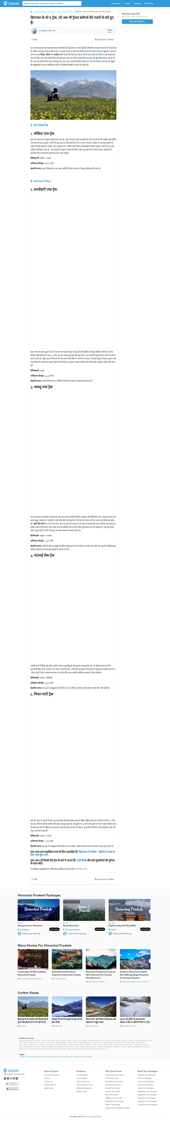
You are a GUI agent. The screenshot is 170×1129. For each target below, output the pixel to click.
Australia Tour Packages (146, 1098)
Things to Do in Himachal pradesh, (103, 1042)
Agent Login (48, 1088)
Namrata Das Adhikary (96, 982)
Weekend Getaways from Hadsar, (29, 1040)
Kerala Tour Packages (146, 1088)
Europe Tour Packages (146, 1081)
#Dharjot (70, 1057)
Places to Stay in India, (31, 1044)
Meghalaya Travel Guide (114, 1101)
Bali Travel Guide (111, 1095)
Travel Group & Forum (85, 1085)
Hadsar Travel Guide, (48, 1040)
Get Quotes (54, 929)
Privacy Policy (96, 1117)
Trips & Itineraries (83, 1081)
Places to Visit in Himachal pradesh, (56, 1042)
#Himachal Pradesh (39, 1057)
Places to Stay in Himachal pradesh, (79, 1042)
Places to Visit (82, 1091)
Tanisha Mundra (60, 979)
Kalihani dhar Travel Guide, (31, 1047)
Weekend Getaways (84, 1088)
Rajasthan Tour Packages (147, 1095)
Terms (87, 1117)
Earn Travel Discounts (52, 1075)
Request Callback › (137, 21)
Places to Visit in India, (46, 1044)
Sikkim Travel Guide (112, 1105)
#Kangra (63, 1057)
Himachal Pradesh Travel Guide (45, 12)
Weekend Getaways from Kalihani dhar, (79, 1044)
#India (48, 1057)
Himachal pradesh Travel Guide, (125, 1042)
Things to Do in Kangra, (104, 1047)
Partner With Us (50, 1085)
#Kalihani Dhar (55, 1057)
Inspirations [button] (116, 3)
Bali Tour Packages (145, 1078)
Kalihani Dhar (40, 181)
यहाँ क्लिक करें (80, 869)
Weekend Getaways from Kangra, (52, 1047)
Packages (137, 3)
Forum (127, 3)
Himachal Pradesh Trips (64, 12)
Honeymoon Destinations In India (117, 1108)
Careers (47, 1078)
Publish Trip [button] (149, 3)
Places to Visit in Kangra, (71, 1047)
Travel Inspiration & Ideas (114, 1075)
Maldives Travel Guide (113, 1098)
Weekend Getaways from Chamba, (99, 1040)
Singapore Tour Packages (147, 1101)
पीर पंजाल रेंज (39, 125)
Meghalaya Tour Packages (147, 1091)
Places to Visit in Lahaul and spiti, (33, 1049)
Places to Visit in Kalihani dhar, (123, 1044)
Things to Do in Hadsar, (79, 1040)
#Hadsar (22, 1057)
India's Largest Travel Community (14, 1074)
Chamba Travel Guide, (37, 1042)
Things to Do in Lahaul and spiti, (77, 1049)
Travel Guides (82, 1078)
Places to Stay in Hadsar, (64, 1040)
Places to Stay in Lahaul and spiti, (55, 1049)
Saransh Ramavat (129, 1026)
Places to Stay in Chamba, (137, 1040)
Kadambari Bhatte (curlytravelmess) (135, 982)
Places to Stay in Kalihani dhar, (102, 1044)
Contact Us (48, 1081)
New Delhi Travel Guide (114, 1081)
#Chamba (29, 1057)
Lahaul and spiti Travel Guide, (98, 1049)
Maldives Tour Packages (146, 1075)
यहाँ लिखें (81, 860)
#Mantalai (77, 1057)
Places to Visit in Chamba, (119, 1040)
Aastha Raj (58, 1026)
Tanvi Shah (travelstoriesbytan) (31, 979)
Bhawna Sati (93, 1026)
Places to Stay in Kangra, (88, 1047)
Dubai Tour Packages (145, 1085)
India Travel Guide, (60, 1044)
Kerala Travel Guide (112, 1091)
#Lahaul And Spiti (86, 1057)
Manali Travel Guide (112, 1088)
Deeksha (23, 1026)
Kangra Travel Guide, (119, 1047)
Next (151, 912)
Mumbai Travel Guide (113, 1085)
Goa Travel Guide (111, 1078)
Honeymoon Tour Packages (148, 1105)
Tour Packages (82, 1075)
